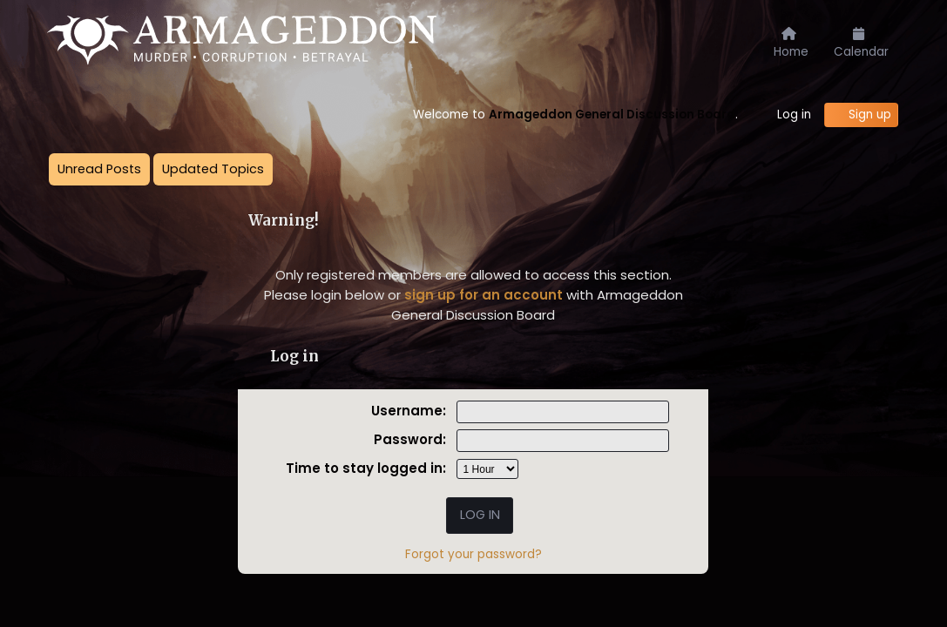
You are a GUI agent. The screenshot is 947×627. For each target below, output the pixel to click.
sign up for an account (483, 295)
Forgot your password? (473, 554)
